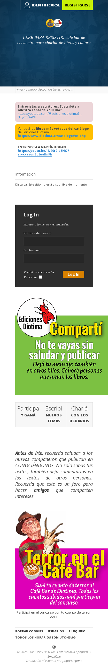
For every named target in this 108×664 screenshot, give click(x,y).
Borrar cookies (29, 631)
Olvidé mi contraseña (39, 272)
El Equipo (77, 631)
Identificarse (46, 5)
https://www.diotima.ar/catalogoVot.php (52, 136)
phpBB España (72, 661)
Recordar (33, 277)
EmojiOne (54, 656)
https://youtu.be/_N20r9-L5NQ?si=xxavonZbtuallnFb (43, 152)
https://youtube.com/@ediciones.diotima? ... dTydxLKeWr (50, 115)
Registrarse (77, 5)
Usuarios (56, 631)
